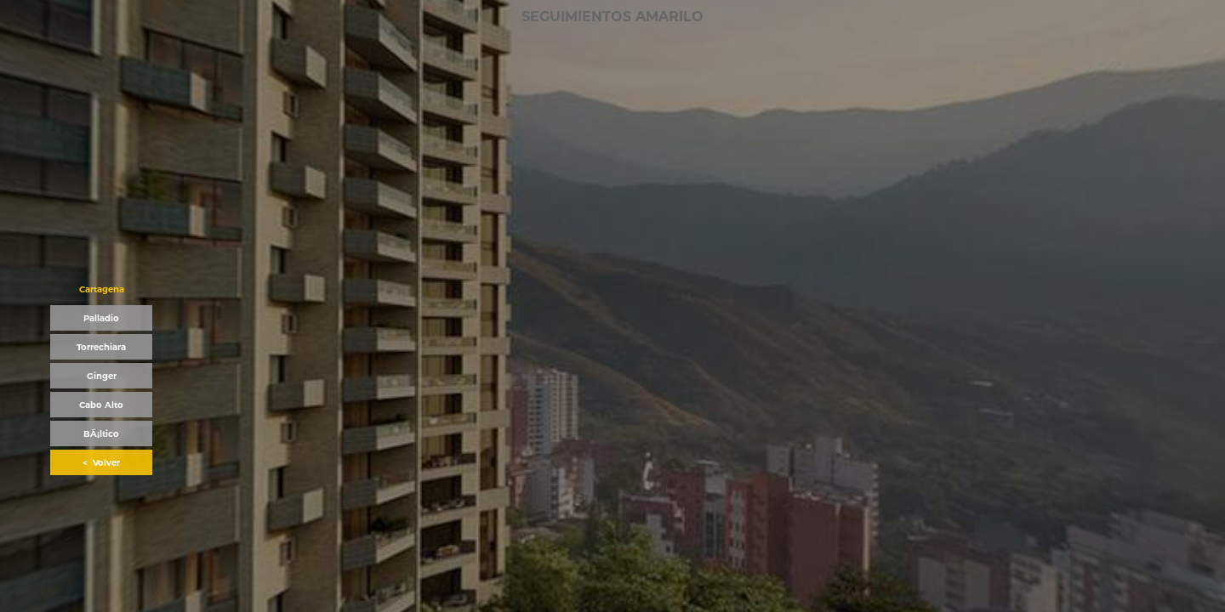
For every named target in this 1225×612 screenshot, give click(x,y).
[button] (101, 289)
